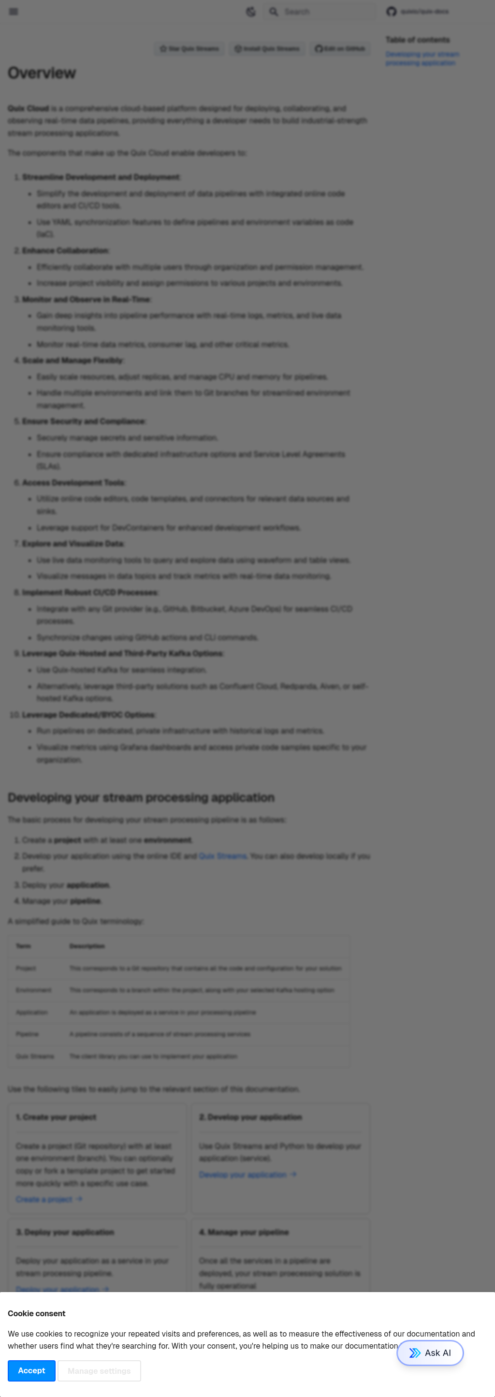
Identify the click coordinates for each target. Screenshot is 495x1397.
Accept (31, 1371)
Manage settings (99, 1371)
